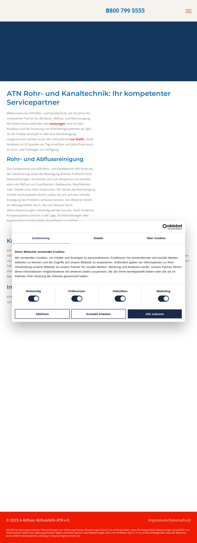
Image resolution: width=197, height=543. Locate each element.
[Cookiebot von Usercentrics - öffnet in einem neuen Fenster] (165, 227)
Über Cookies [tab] (156, 238)
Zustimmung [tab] (41, 238)
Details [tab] (98, 238)
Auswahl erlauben (98, 314)
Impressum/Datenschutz (169, 520)
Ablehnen (42, 314)
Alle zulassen (155, 314)
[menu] (189, 11)
